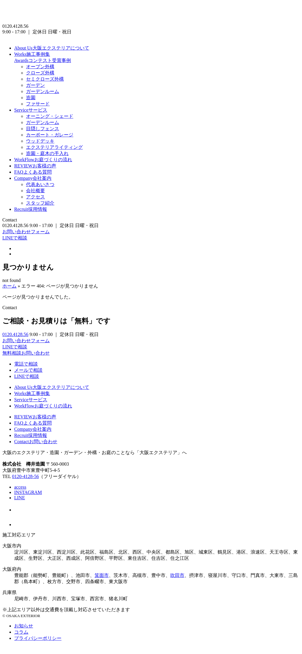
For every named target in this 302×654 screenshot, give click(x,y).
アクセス (35, 196)
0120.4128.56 (15, 334)
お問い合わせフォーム (26, 231)
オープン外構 (40, 66)
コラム (21, 632)
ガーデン (35, 85)
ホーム (9, 285)
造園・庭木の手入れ (47, 153)
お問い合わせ (35, 441)
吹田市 (177, 575)
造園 (30, 97)
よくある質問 (33, 171)
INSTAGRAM (28, 492)
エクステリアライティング (54, 147)
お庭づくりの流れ (43, 159)
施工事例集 (32, 54)
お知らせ (23, 625)
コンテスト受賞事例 (42, 60)
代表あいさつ (40, 184)
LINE (19, 497)
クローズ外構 (40, 72)
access (20, 487)
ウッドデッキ (40, 140)
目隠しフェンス (42, 128)
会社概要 (35, 190)
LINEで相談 (14, 237)
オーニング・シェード (49, 116)
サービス (30, 109)
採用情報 (30, 209)
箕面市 (102, 575)
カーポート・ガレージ (49, 134)
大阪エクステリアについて (51, 47)
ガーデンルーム (42, 91)
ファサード (38, 103)
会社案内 (32, 178)
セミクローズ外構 (45, 78)
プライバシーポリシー (37, 638)
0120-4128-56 (25, 476)
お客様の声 (35, 165)
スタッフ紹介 (40, 203)
